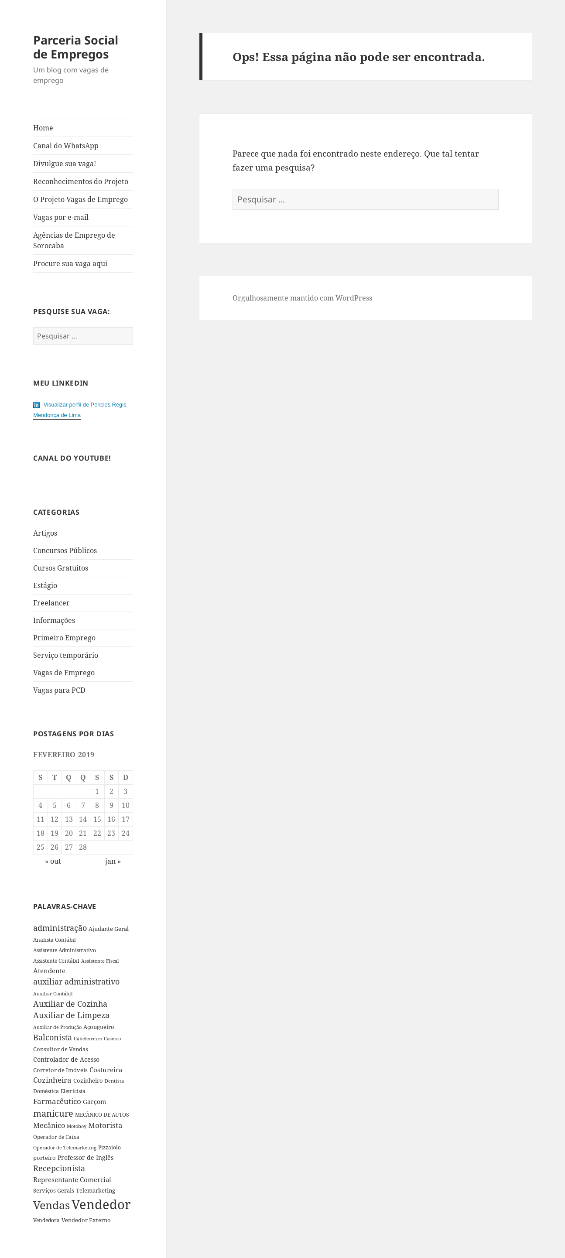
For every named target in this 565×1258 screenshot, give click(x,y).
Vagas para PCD (59, 690)
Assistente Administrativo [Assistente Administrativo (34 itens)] (64, 950)
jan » (113, 861)
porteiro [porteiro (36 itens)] (44, 1158)
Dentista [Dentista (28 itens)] (114, 1080)
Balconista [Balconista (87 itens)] (52, 1037)
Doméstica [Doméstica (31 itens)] (46, 1090)
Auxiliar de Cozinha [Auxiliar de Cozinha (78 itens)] (70, 1003)
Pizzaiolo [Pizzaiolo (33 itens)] (109, 1147)
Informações (54, 620)
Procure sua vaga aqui (70, 263)
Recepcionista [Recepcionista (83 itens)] (59, 1168)
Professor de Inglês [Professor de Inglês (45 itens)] (85, 1157)
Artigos (45, 533)
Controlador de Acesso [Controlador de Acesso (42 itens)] (66, 1059)
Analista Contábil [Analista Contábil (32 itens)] (54, 939)
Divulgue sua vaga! (64, 163)
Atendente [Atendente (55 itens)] (49, 970)
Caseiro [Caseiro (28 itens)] (112, 1038)
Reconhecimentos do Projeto (80, 181)
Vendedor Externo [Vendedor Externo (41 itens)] (86, 1220)
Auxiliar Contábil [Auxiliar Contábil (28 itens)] (52, 993)
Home (43, 128)
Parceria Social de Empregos (75, 47)
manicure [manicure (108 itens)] (53, 1113)
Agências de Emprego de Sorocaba (74, 240)
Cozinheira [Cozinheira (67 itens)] (52, 1080)
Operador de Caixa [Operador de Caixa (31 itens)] (56, 1136)
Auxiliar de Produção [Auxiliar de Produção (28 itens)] (57, 1027)
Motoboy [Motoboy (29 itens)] (76, 1126)
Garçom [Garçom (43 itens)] (94, 1101)
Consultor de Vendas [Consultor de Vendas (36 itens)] (60, 1049)
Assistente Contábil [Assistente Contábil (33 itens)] (56, 960)
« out (53, 861)
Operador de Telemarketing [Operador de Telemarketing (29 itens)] (64, 1147)
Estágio (45, 585)
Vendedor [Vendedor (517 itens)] (101, 1204)
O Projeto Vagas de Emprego (80, 199)
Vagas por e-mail (61, 217)
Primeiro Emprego (64, 638)
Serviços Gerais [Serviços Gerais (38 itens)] (53, 1190)
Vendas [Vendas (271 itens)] (51, 1204)
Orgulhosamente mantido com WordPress (302, 298)
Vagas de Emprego (64, 672)
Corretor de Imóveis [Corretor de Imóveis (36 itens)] (60, 1070)
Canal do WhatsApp (66, 145)
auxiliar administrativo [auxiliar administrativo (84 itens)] (76, 981)
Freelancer (51, 603)
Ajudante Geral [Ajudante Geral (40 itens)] (109, 929)
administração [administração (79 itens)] (60, 928)
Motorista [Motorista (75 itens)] (105, 1125)
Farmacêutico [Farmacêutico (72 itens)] (57, 1101)
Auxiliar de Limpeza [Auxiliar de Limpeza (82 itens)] (71, 1015)
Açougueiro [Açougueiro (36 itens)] (98, 1027)
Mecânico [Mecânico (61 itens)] (49, 1125)
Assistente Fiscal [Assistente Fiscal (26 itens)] (100, 961)
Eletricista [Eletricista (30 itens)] (73, 1091)
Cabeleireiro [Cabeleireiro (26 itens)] (88, 1039)
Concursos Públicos (65, 550)
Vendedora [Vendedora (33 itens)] (46, 1220)
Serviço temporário (65, 655)
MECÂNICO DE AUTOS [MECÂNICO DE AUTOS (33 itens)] (102, 1114)
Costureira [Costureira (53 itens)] (105, 1069)
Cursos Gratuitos (60, 568)
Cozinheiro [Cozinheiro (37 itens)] (88, 1080)
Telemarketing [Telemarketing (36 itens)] (95, 1190)
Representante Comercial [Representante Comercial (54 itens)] (72, 1179)
